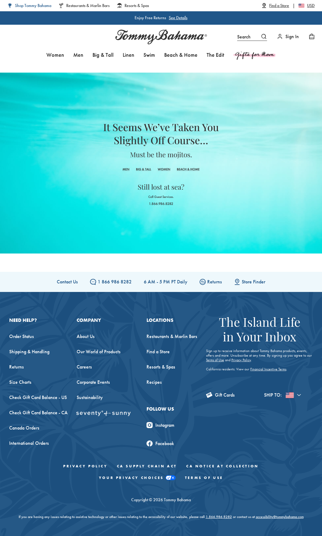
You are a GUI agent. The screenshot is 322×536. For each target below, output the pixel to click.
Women (55, 54)
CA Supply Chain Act (147, 466)
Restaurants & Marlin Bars (172, 336)
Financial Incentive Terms (268, 369)
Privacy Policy (241, 360)
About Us (86, 336)
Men (78, 54)
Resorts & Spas (161, 367)
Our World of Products (99, 351)
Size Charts (20, 382)
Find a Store (158, 351)
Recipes (154, 382)
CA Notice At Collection (222, 466)
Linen (128, 54)
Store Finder (249, 282)
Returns (211, 282)
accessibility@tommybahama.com (280, 516)
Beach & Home (180, 54)
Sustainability (90, 397)
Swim (149, 54)
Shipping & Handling (29, 351)
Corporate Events (93, 382)
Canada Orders (24, 428)
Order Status (21, 336)
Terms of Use (215, 360)
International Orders (29, 443)
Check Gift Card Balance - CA (38, 412)
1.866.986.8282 (219, 516)
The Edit (215, 54)
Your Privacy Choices (137, 477)
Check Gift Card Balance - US (38, 397)
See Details (178, 17)
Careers (84, 367)
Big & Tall (103, 54)
